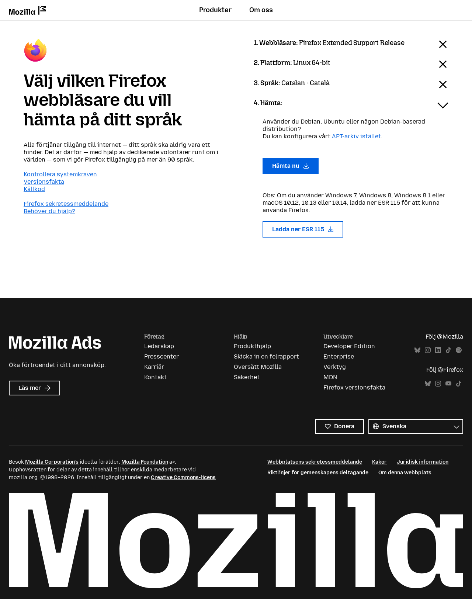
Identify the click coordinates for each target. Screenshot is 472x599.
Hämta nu (290, 165)
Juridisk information (422, 462)
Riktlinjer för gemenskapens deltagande (317, 473)
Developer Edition (349, 346)
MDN (330, 377)
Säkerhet (247, 377)
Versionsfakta (44, 181)
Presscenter (161, 356)
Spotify (458, 350)
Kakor (379, 462)
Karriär (154, 366)
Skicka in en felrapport (266, 356)
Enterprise (338, 356)
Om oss (261, 10)
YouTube (448, 383)
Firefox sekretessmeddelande (66, 203)
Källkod (34, 189)
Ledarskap (159, 346)
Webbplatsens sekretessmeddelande (314, 462)
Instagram (427, 350)
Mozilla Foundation (144, 462)
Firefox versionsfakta (354, 387)
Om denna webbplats (404, 473)
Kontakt (155, 377)
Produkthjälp (252, 346)
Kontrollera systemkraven (60, 174)
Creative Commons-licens (183, 477)
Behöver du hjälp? (49, 211)
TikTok (448, 350)
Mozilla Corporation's (52, 462)
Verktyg (334, 366)
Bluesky (417, 350)
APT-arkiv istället (356, 136)
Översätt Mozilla (258, 366)
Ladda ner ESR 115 (303, 229)
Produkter (215, 10)
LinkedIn (438, 350)
